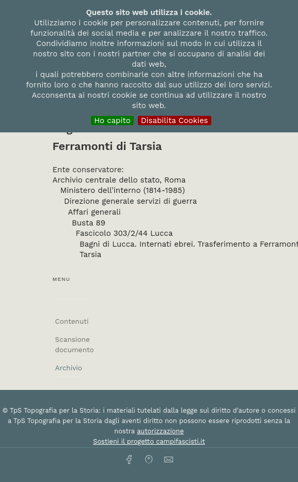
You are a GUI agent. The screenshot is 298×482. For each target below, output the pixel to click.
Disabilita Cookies (174, 120)
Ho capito (112, 120)
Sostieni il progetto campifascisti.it (149, 441)
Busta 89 (88, 223)
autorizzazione (160, 431)
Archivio (68, 368)
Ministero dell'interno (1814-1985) (122, 190)
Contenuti (72, 321)
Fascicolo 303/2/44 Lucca (124, 233)
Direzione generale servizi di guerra (130, 201)
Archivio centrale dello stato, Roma (119, 180)
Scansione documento (74, 344)
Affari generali (94, 212)
